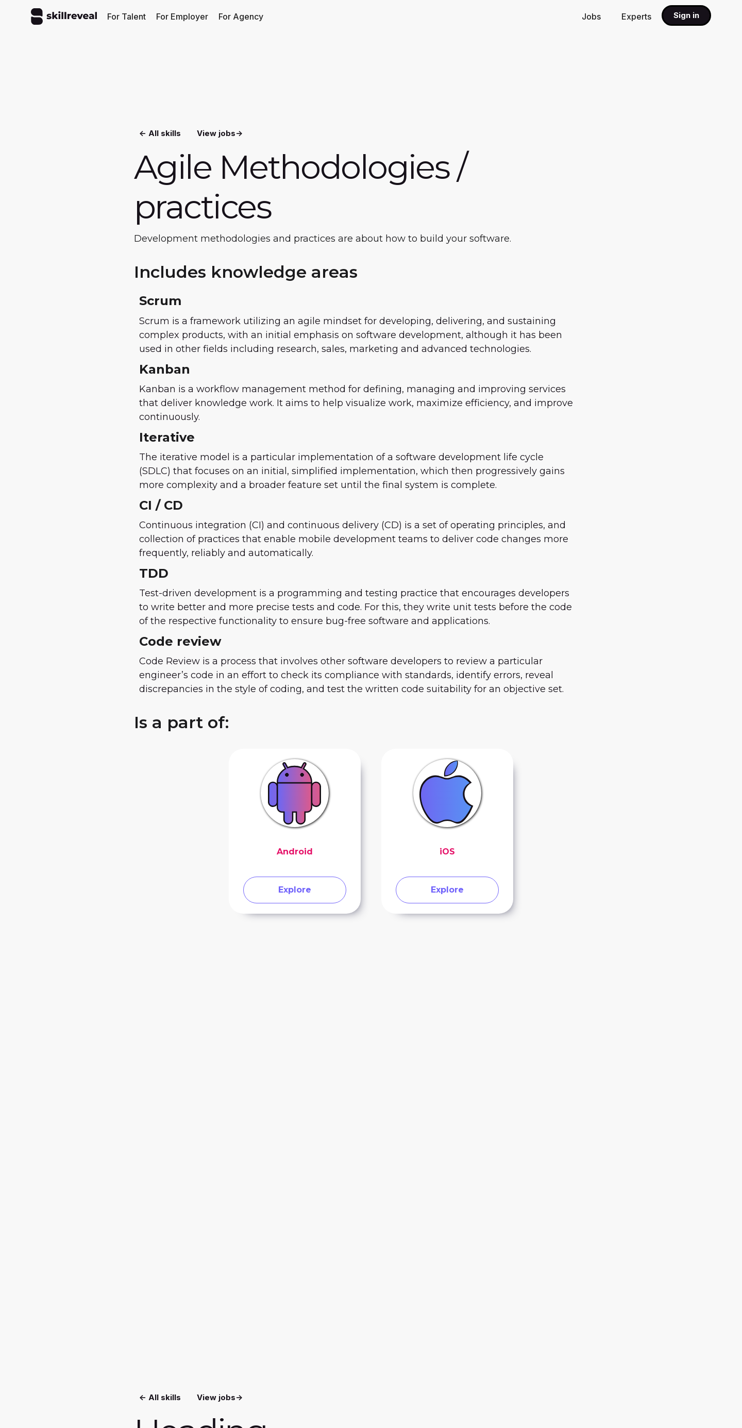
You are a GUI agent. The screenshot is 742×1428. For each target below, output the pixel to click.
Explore (294, 892)
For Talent (126, 16)
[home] (64, 16)
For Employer (182, 16)
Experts (636, 16)
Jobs (591, 16)
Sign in (686, 15)
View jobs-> (220, 132)
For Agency (240, 16)
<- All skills (160, 132)
